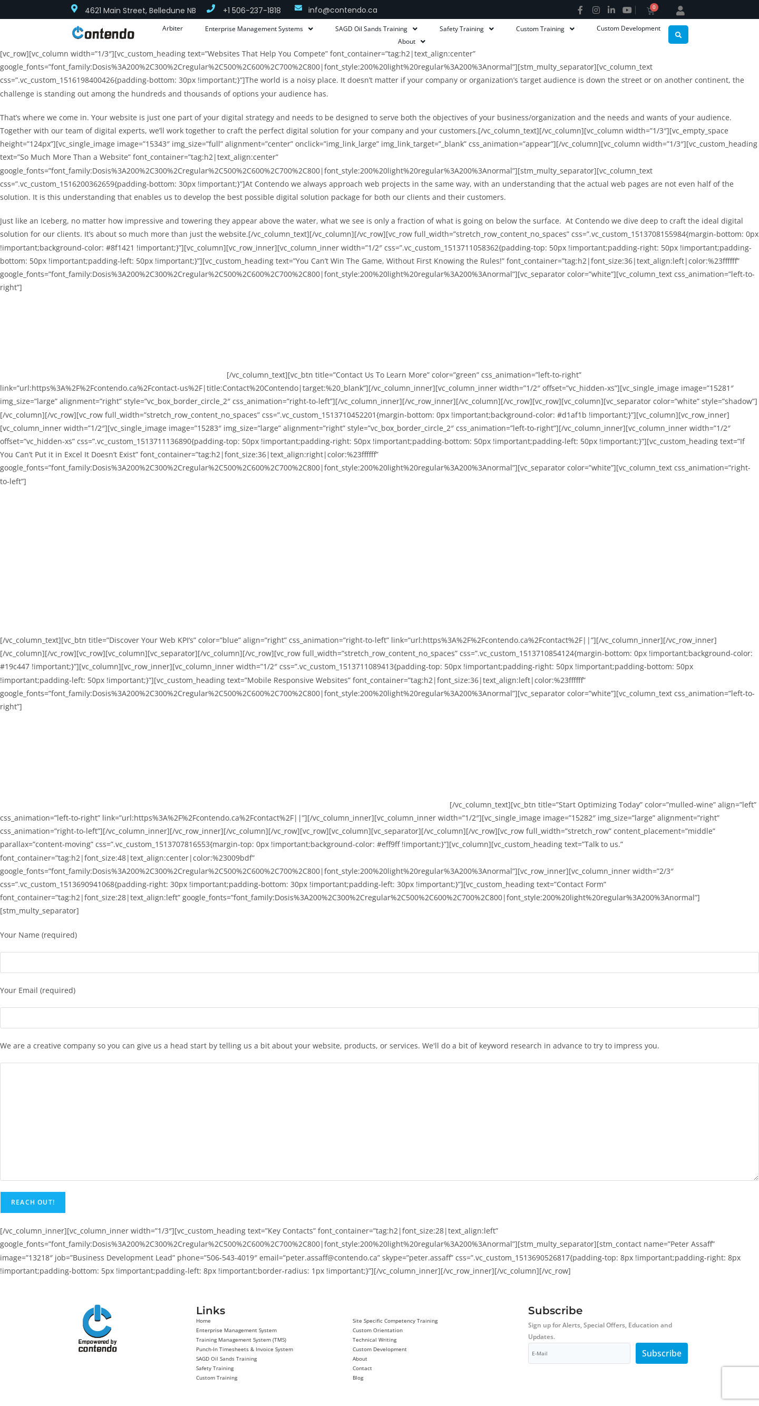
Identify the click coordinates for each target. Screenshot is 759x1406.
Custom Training (216, 1377)
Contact (362, 1368)
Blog (358, 1377)
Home (203, 1320)
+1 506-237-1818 (252, 10)
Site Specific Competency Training (395, 1320)
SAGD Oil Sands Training (226, 1358)
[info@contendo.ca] (298, 8)
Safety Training (214, 1368)
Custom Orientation (378, 1330)
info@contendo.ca (342, 10)
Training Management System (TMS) (241, 1339)
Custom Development (380, 1349)
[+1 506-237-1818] (211, 8)
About (360, 1358)
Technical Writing (374, 1339)
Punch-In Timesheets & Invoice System (244, 1349)
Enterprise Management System (236, 1330)
